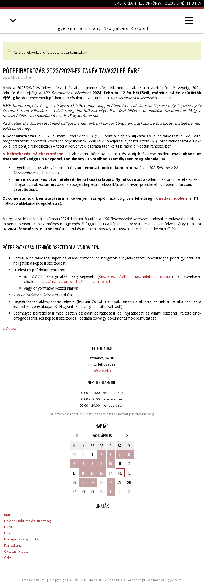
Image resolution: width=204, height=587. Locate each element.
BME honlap (124, 3)
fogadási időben (170, 198)
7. (84, 463)
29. (93, 491)
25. (120, 482)
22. (93, 482)
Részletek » (102, 370)
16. (102, 473)
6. (74, 463)
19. (129, 473)
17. (111, 473)
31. (84, 454)
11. (120, 463)
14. (84, 473)
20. (75, 482)
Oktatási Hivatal (16, 551)
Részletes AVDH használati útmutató (135, 276)
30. (75, 454)
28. (84, 491)
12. (129, 463)
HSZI (7, 533)
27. (75, 491)
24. (111, 482)
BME (7, 514)
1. (93, 454)
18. (120, 473)
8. (92, 463)
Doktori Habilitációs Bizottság (27, 520)
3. (110, 454)
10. (111, 463)
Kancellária (13, 545)
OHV (7, 557)
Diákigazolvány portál (21, 539)
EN (199, 3)
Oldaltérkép (175, 3)
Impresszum (33, 580)
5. (129, 454)
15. (93, 473)
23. (102, 482)
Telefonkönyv (149, 3)
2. (101, 454)
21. (84, 482)
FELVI (8, 527)
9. (101, 463)
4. (120, 454)
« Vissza (9, 328)
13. (74, 473)
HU (191, 3)
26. (129, 482)
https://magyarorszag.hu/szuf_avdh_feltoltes (76, 281)
